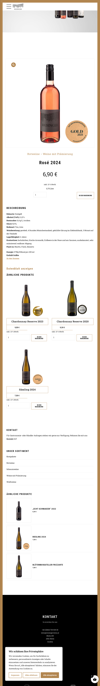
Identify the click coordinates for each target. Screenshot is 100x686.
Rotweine (33, 154)
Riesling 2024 (39, 537)
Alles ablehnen (31, 675)
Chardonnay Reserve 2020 (73, 321)
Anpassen (15, 675)
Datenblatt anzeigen (20, 268)
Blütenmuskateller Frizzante (48, 565)
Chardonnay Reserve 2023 (27, 321)
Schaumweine (13, 469)
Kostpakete (11, 456)
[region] (34, 664)
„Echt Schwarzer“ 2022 (44, 509)
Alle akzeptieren (50, 675)
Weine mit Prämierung (58, 154)
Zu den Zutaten (13, 258)
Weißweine (11, 482)
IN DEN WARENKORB (85, 195)
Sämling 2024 (27, 389)
